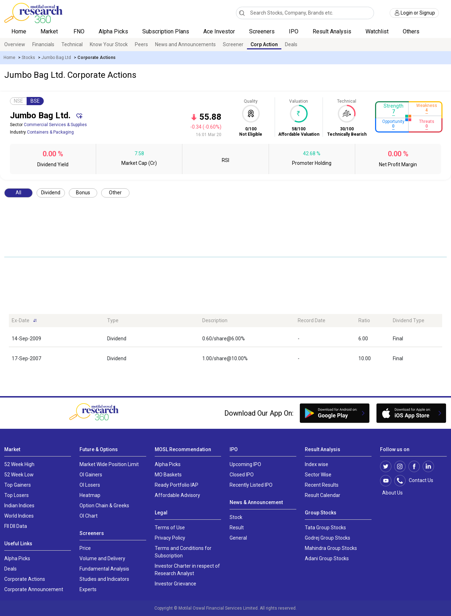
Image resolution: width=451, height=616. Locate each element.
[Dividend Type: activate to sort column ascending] (416, 320)
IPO (293, 31)
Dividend (50, 192)
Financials (43, 44)
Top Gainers (17, 485)
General (238, 538)
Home (18, 31)
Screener (233, 44)
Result (237, 527)
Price (85, 548)
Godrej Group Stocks (327, 538)
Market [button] (49, 31)
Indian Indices (19, 505)
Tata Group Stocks (325, 527)
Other (115, 192)
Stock (236, 517)
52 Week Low (19, 474)
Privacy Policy (170, 538)
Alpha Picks (113, 31)
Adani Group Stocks (327, 558)
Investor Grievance (175, 584)
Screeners (262, 31)
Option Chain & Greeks (104, 505)
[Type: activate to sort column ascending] (152, 320)
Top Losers (16, 495)
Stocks (28, 57)
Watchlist (377, 31)
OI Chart (88, 516)
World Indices (19, 516)
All (18, 192)
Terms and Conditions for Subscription (183, 551)
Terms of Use (170, 527)
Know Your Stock (109, 44)
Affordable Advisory (177, 495)
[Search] (242, 13)
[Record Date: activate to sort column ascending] (325, 320)
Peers (141, 44)
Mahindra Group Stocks (331, 548)
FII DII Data (15, 526)
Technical (72, 44)
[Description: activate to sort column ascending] (247, 320)
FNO (78, 31)
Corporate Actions (24, 579)
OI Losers (89, 485)
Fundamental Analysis (104, 569)
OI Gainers (90, 474)
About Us (391, 493)
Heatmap (89, 495)
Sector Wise (318, 474)
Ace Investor (219, 31)
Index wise (316, 464)
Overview (14, 44)
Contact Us (417, 480)
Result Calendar (322, 495)
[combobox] (305, 13)
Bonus (83, 192)
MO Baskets (168, 474)
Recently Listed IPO (251, 485)
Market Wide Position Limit (109, 464)
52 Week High (19, 464)
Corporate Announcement (33, 589)
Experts (88, 589)
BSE (35, 101)
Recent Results (322, 485)
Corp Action (264, 44)
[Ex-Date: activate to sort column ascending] (56, 320)
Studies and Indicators (104, 579)
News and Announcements (185, 44)
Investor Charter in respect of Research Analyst (187, 569)
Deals (291, 44)
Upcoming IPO (245, 464)
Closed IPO (242, 474)
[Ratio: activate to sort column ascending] (373, 320)
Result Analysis (332, 31)
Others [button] (412, 31)
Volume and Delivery (102, 558)
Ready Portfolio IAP (176, 485)
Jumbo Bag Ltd (56, 57)
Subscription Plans (165, 31)
